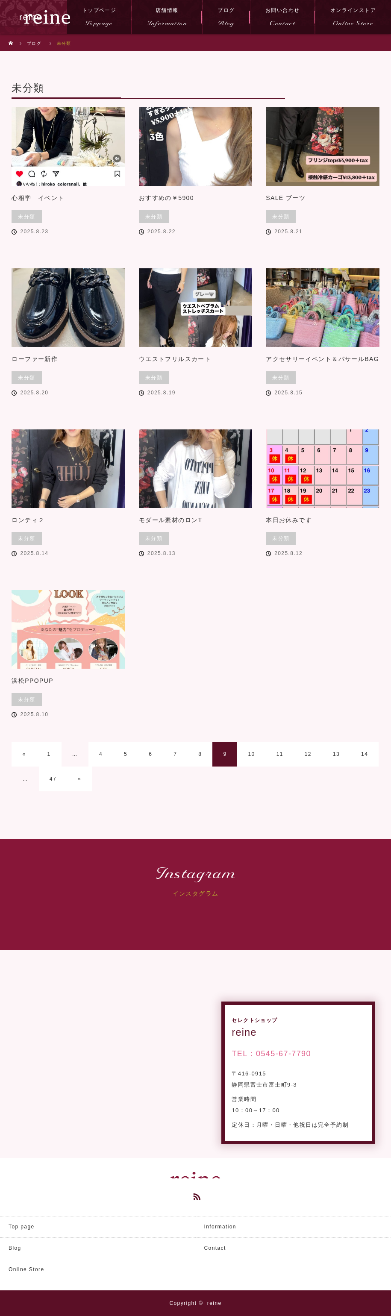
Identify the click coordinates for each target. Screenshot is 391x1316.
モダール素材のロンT (171, 520)
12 (308, 754)
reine (214, 1303)
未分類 (26, 217)
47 (53, 779)
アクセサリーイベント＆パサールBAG (322, 358)
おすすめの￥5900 (166, 197)
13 (336, 754)
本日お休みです (289, 520)
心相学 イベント (38, 197)
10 (251, 754)
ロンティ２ (28, 520)
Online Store (26, 1269)
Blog (15, 1248)
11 (279, 754)
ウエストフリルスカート (175, 358)
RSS (195, 1195)
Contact (215, 1248)
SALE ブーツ (286, 197)
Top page (22, 1227)
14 (364, 754)
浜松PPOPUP (32, 680)
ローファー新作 (35, 358)
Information (220, 1227)
